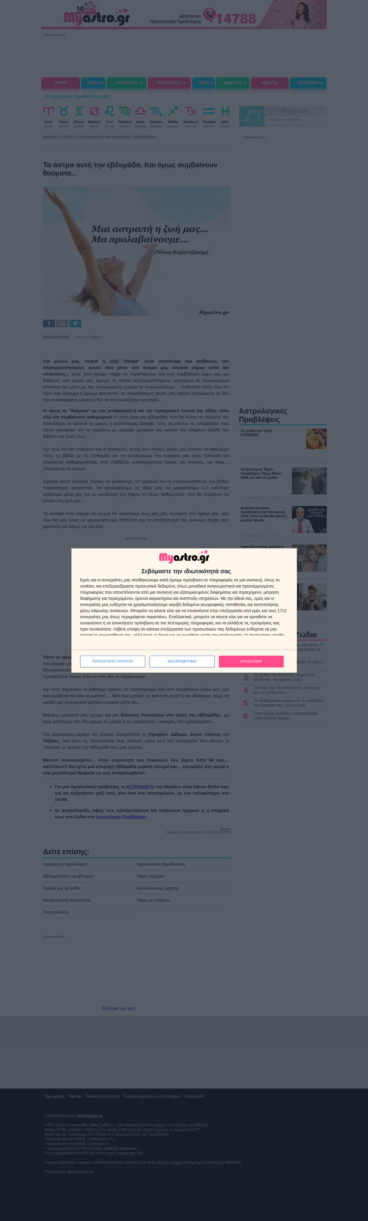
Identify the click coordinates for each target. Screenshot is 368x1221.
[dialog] (184, 610)
